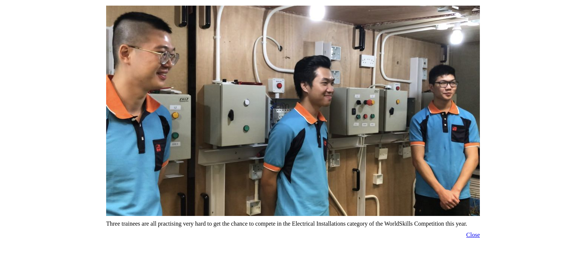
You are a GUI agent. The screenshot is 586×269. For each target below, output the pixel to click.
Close (473, 235)
